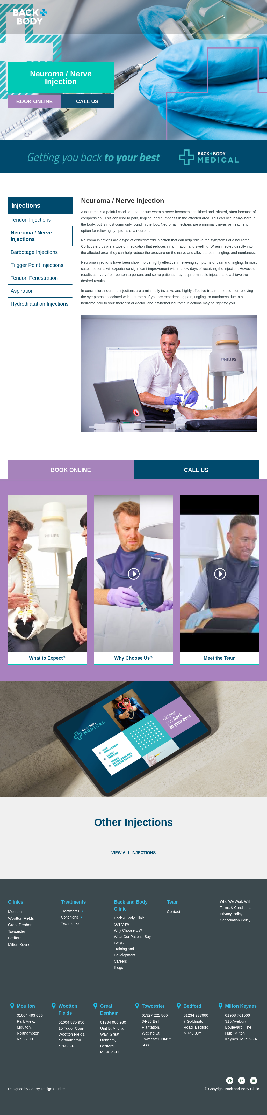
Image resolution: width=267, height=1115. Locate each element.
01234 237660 (195, 1015)
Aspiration (22, 291)
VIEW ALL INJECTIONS (133, 852)
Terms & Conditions (235, 908)
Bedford (15, 938)
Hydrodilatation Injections (39, 304)
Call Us (87, 101)
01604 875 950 (71, 1022)
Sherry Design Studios (47, 1089)
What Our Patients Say (132, 937)
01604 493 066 (30, 1015)
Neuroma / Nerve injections (31, 236)
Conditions (69, 917)
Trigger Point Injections (37, 265)
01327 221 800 (155, 1015)
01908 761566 (237, 1015)
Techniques (70, 923)
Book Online (34, 101)
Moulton (15, 911)
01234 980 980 (113, 1022)
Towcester (17, 931)
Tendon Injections (31, 220)
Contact (173, 911)
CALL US (196, 470)
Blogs (118, 967)
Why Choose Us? (128, 930)
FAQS (119, 943)
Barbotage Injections (34, 252)
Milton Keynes (20, 944)
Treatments (70, 911)
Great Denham (20, 924)
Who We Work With (235, 901)
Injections (25, 205)
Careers (120, 961)
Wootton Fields (21, 918)
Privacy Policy (231, 914)
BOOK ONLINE (71, 470)
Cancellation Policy (235, 920)
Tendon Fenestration (34, 278)
